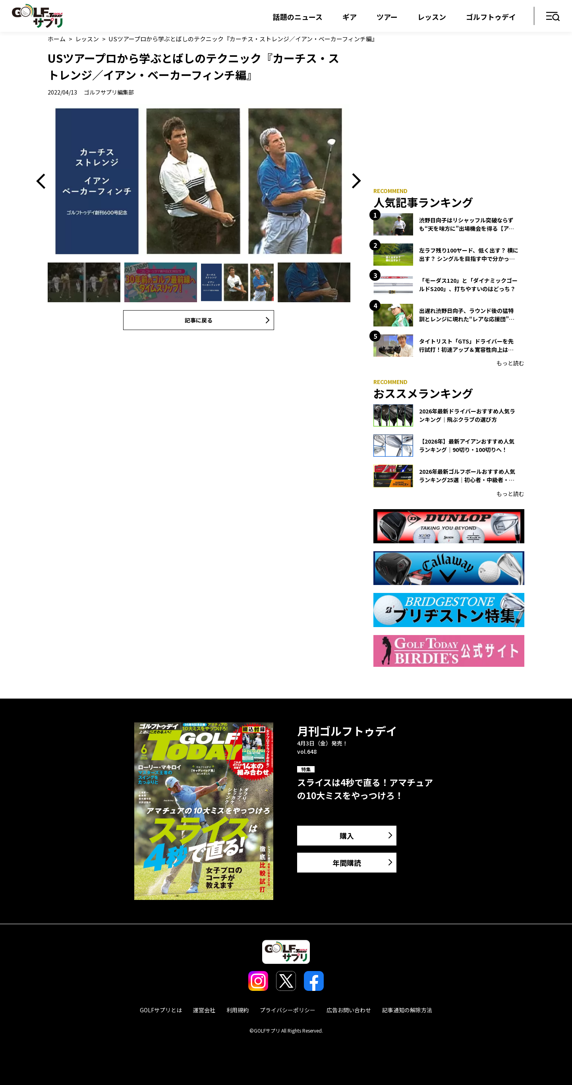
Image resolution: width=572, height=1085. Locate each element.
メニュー (553, 17)
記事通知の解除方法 (407, 1010)
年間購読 (346, 862)
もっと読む (510, 363)
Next (353, 181)
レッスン (431, 17)
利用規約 (237, 1010)
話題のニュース (298, 17)
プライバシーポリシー (287, 1010)
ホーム (57, 39)
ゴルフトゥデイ (491, 17)
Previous (44, 181)
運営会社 (204, 1010)
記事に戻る (199, 320)
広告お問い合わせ (349, 1010)
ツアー (387, 17)
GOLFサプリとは (161, 1010)
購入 (347, 835)
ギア (349, 17)
